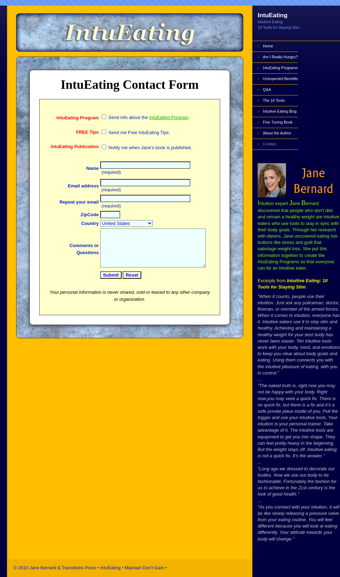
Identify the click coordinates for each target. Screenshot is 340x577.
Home (268, 46)
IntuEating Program (159, 123)
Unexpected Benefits (280, 79)
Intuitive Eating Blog (280, 111)
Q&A (267, 89)
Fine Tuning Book (278, 122)
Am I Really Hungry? (280, 57)
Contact (269, 144)
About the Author (277, 133)
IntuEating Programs (280, 68)
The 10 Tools (274, 100)
